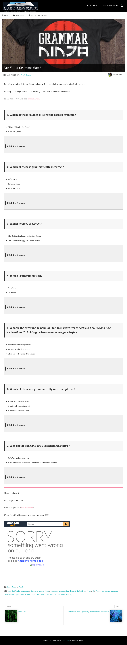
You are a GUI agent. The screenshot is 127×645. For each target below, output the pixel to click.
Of (93, 591)
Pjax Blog (65, 640)
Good (47, 591)
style (33, 594)
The (47, 594)
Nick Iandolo (118, 75)
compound (25, 591)
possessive (106, 591)
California (16, 591)
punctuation (9, 594)
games (41, 591)
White (57, 594)
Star (22, 594)
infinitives (81, 591)
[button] (63, 144)
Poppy (98, 591)
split (17, 594)
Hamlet (73, 591)
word (63, 594)
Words (21, 587)
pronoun (114, 591)
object (89, 591)
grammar (54, 591)
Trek (51, 594)
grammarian (64, 591)
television (40, 594)
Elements (34, 591)
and (9, 591)
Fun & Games (26, 75)
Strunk (27, 594)
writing (69, 594)
